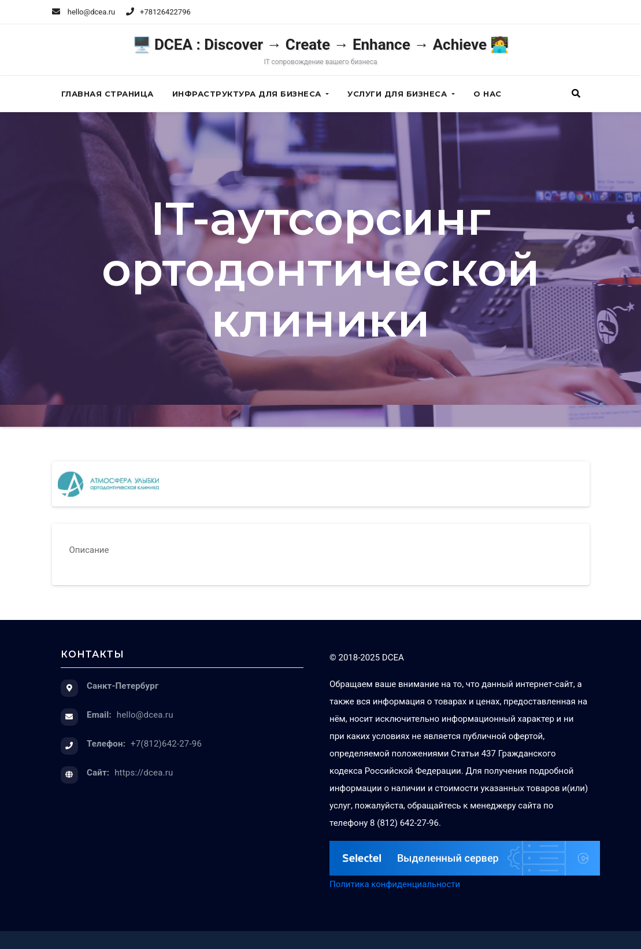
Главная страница (107, 93)
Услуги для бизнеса (401, 93)
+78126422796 (165, 12)
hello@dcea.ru (84, 12)
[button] (576, 93)
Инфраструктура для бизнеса (250, 93)
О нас (487, 93)
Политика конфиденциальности (394, 884)
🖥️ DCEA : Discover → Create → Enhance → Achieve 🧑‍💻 (320, 51)
